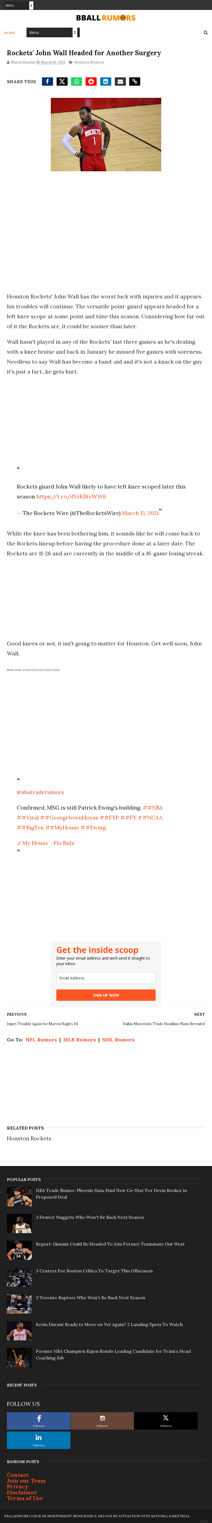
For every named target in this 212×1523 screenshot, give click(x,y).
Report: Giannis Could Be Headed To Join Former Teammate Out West (110, 1244)
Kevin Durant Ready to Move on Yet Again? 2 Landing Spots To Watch (109, 1324)
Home (9, 33)
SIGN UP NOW (106, 995)
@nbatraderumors (40, 792)
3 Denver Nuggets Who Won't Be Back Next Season (90, 1217)
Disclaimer (22, 1492)
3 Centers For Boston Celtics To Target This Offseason (94, 1270)
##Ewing (93, 827)
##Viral (28, 817)
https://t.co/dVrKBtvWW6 (71, 496)
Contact (18, 1474)
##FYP (109, 817)
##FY (128, 817)
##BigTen (30, 827)
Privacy (17, 1486)
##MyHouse (62, 827)
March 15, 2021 (140, 513)
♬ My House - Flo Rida (45, 842)
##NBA (153, 807)
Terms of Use (25, 1498)
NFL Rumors (41, 1039)
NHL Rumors (118, 1039)
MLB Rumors (79, 1039)
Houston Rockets (89, 62)
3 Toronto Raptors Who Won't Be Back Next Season (90, 1297)
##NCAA (150, 817)
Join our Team (26, 1480)
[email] (106, 978)
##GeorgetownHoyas (69, 817)
